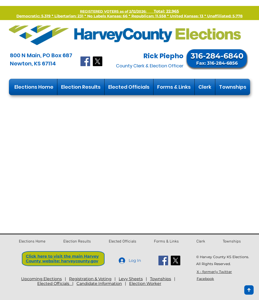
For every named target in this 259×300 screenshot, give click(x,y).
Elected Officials (54, 283)
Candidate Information (99, 283)
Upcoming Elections (41, 278)
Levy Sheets (131, 278)
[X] (97, 61)
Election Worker (145, 283)
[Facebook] (85, 61)
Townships (160, 278)
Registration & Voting (90, 278)
